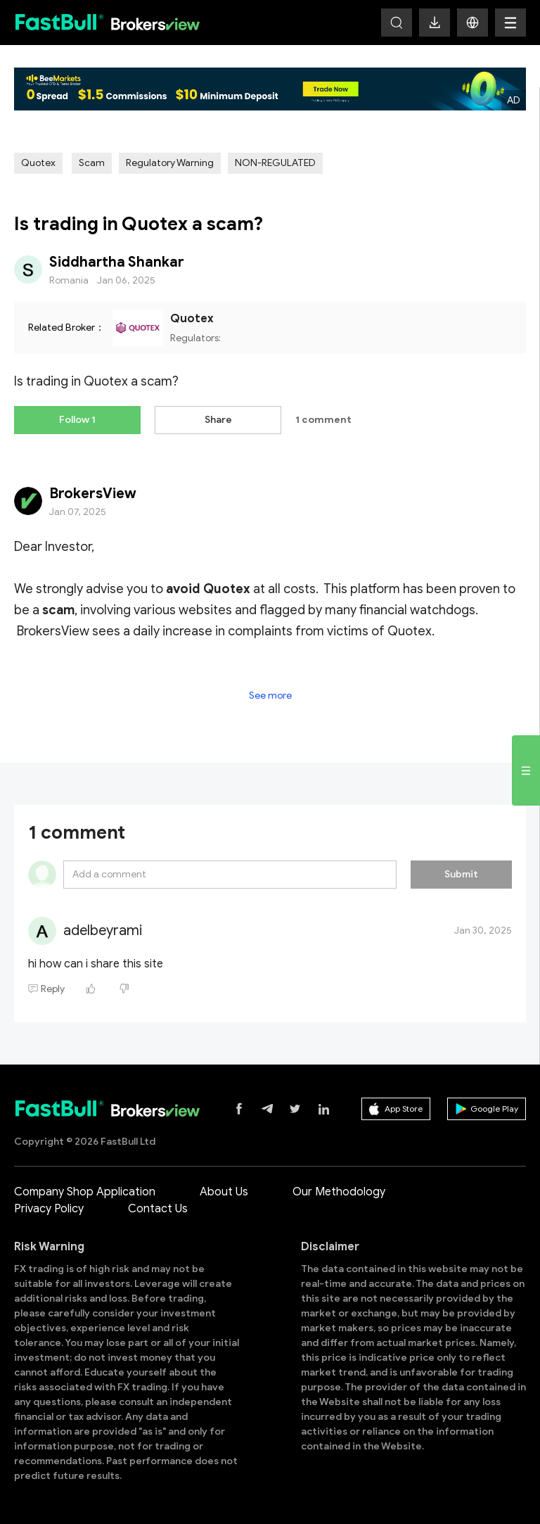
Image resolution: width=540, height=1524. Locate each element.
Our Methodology (338, 1192)
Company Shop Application (84, 1192)
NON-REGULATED (275, 163)
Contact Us (158, 1209)
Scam (92, 163)
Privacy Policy (49, 1209)
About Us (224, 1192)
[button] (472, 22)
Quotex (38, 163)
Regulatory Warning (170, 163)
